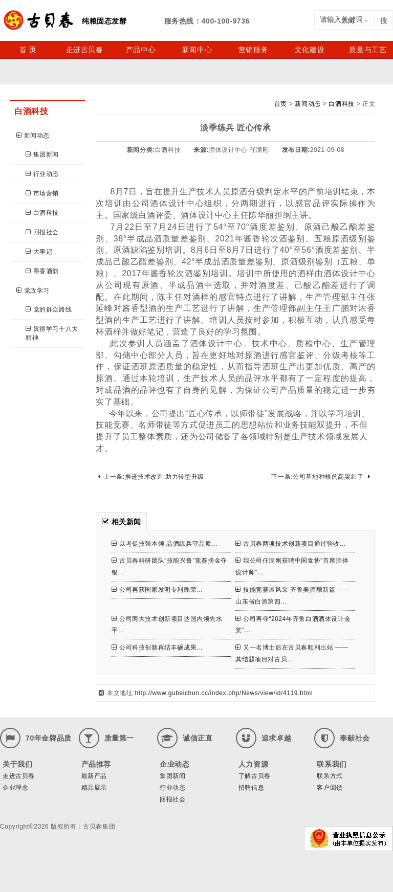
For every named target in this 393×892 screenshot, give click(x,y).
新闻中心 (197, 50)
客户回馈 (329, 787)
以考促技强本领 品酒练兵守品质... (164, 543)
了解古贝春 (254, 775)
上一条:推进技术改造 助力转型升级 (151, 476)
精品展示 (94, 787)
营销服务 (253, 50)
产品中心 (141, 50)
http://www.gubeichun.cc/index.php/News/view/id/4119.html (224, 693)
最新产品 (94, 775)
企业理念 (15, 787)
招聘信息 (251, 787)
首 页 (28, 50)
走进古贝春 (84, 50)
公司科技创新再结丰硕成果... (157, 647)
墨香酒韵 (42, 271)
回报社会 (42, 232)
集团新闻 (42, 154)
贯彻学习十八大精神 (52, 333)
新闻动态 (33, 135)
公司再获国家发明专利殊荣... (157, 589)
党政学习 (33, 290)
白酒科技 (42, 212)
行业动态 (42, 173)
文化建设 (309, 50)
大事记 (39, 251)
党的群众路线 (49, 309)
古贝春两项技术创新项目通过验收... (290, 543)
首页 (280, 103)
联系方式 (329, 775)
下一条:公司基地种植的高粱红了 (320, 476)
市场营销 (42, 193)
